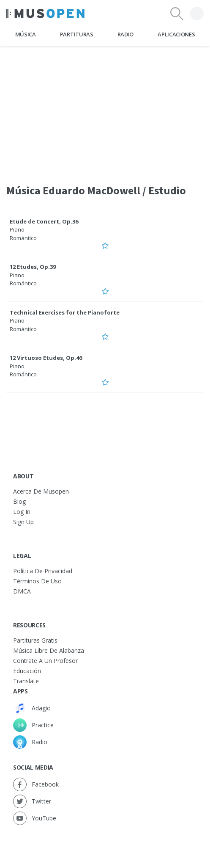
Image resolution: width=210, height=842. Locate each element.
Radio (125, 34)
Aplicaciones (176, 34)
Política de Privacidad (42, 571)
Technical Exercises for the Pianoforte (65, 312)
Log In (21, 512)
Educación (27, 671)
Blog (19, 501)
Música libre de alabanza (48, 650)
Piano (17, 229)
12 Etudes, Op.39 (33, 267)
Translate (26, 681)
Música (25, 34)
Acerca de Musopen (41, 491)
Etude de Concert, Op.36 (44, 221)
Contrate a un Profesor (45, 661)
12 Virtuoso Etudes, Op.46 (46, 358)
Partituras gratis (35, 640)
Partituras (76, 34)
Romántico (23, 238)
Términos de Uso (37, 581)
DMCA (22, 591)
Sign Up (23, 522)
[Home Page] (45, 13)
